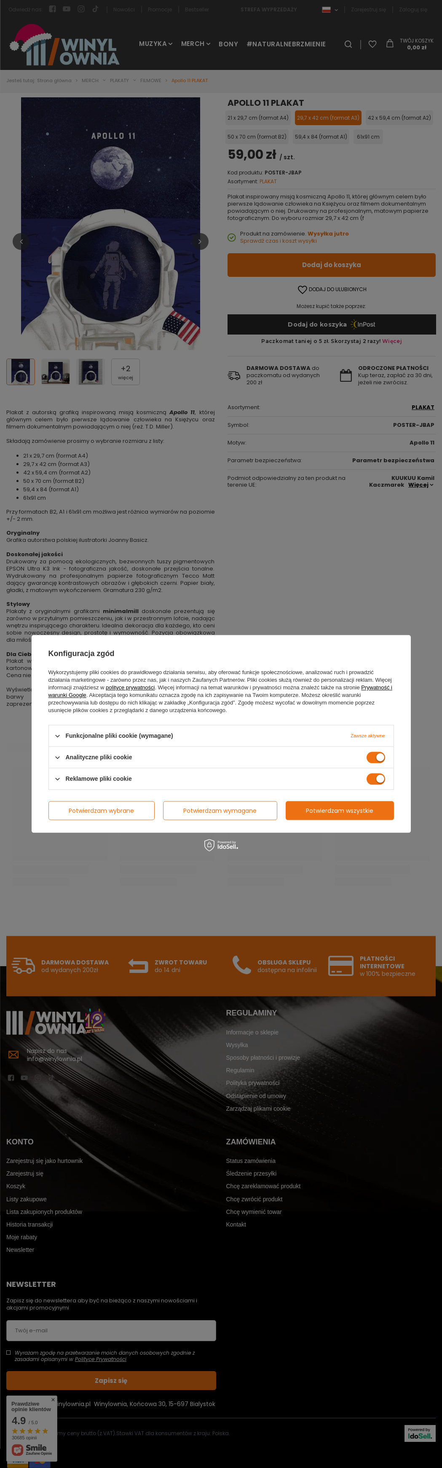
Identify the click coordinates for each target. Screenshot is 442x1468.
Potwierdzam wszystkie (339, 810)
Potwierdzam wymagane (220, 810)
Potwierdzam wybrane (101, 810)
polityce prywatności (130, 687)
